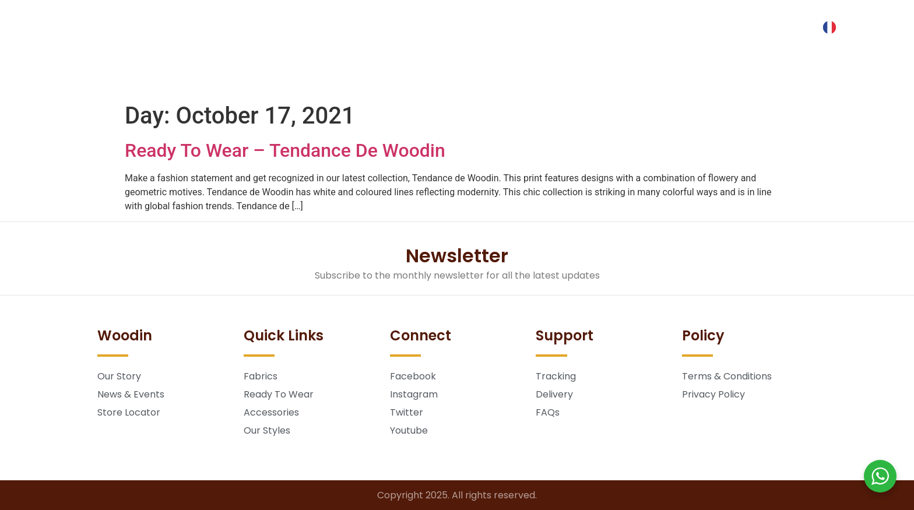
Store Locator (634, 78)
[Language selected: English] (832, 27)
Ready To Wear (346, 78)
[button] (68, 21)
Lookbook (432, 78)
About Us (553, 78)
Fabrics (265, 78)
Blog (494, 78)
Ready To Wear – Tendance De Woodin (285, 150)
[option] (832, 27)
